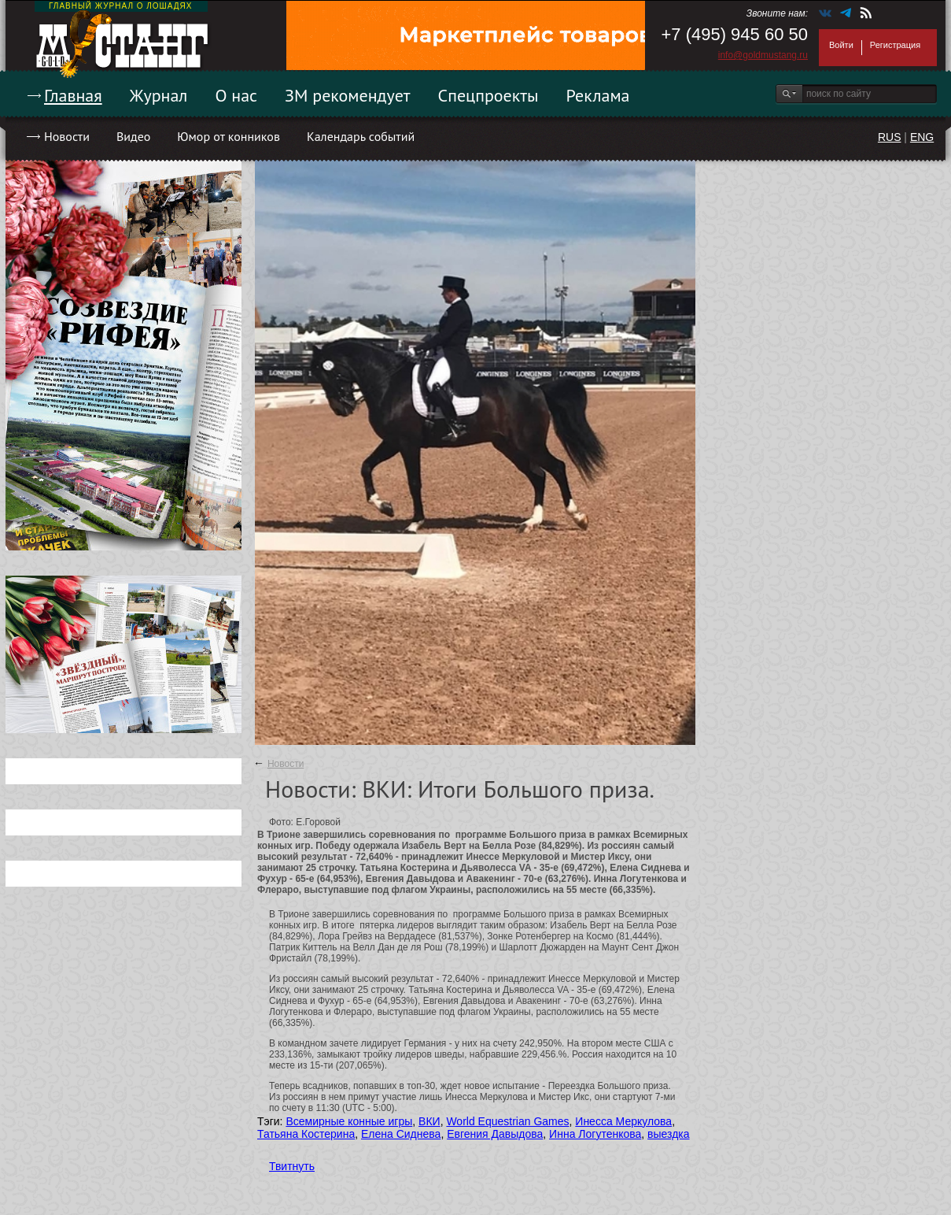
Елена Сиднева (400, 1134)
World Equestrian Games (507, 1121)
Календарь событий (361, 136)
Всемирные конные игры (349, 1121)
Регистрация (895, 45)
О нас (236, 95)
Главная (73, 95)
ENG (922, 137)
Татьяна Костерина (306, 1134)
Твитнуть (292, 1166)
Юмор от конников (228, 136)
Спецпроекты (488, 95)
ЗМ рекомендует (348, 95)
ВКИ (429, 1121)
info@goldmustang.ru (763, 55)
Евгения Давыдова (495, 1134)
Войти (841, 45)
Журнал (159, 95)
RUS (889, 137)
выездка (668, 1134)
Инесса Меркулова (623, 1121)
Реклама (598, 95)
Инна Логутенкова (595, 1134)
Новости (67, 136)
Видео (133, 136)
